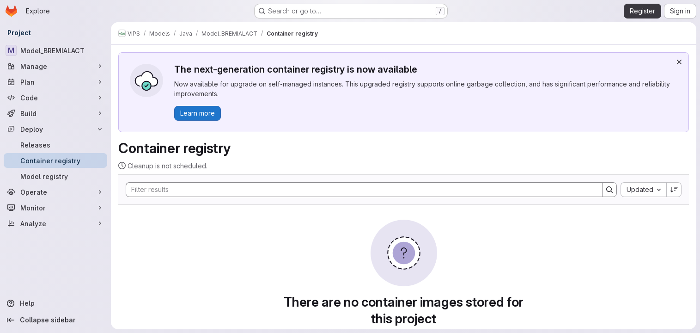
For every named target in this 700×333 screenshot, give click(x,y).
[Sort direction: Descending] (674, 189)
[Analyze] (55, 223)
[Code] (55, 97)
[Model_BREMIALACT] (55, 50)
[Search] (359, 189)
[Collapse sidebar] (55, 320)
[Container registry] (55, 160)
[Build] (55, 113)
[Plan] (55, 81)
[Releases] (55, 144)
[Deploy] (55, 129)
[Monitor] (55, 207)
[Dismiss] (679, 62)
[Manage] (55, 66)
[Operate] (55, 192)
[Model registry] (55, 176)
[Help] (55, 303)
